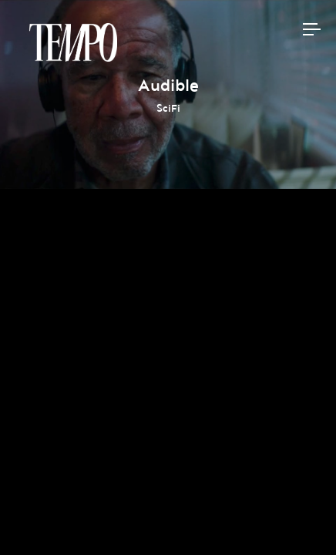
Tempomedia (73, 42)
